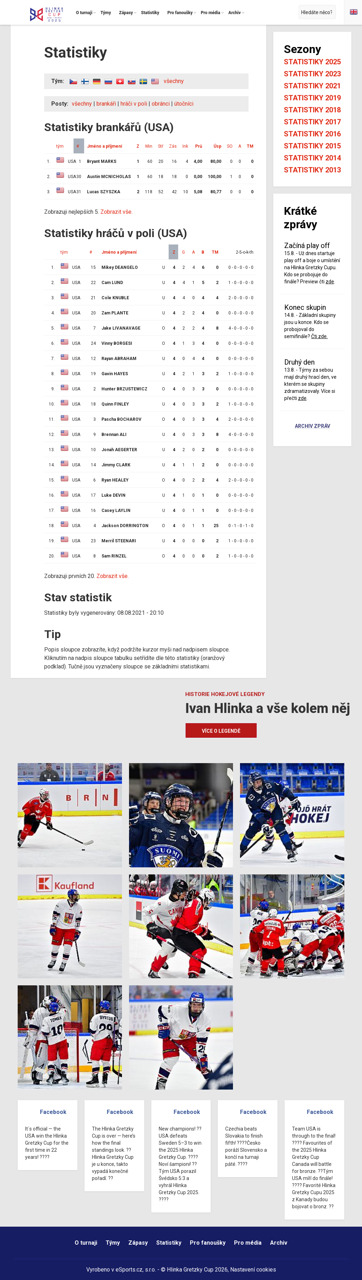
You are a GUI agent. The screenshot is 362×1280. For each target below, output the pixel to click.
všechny (174, 81)
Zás (173, 146)
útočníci (183, 103)
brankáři (106, 103)
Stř (160, 146)
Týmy (113, 1242)
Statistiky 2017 (312, 122)
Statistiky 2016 (312, 134)
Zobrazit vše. (116, 211)
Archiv (278, 1242)
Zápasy (138, 1242)
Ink (185, 146)
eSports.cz (129, 1269)
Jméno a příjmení (104, 146)
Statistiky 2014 (312, 158)
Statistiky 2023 (312, 74)
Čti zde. (319, 336)
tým (60, 146)
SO (230, 146)
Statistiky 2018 (312, 110)
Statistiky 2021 (312, 86)
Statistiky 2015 (312, 146)
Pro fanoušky (208, 1242)
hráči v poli (134, 103)
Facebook (53, 1112)
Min (148, 146)
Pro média (248, 1242)
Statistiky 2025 (312, 62)
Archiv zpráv (312, 426)
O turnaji (86, 1242)
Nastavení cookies (253, 1269)
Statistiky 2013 (312, 170)
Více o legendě (221, 731)
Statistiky (168, 1242)
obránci (161, 103)
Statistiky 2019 (312, 98)
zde (330, 281)
